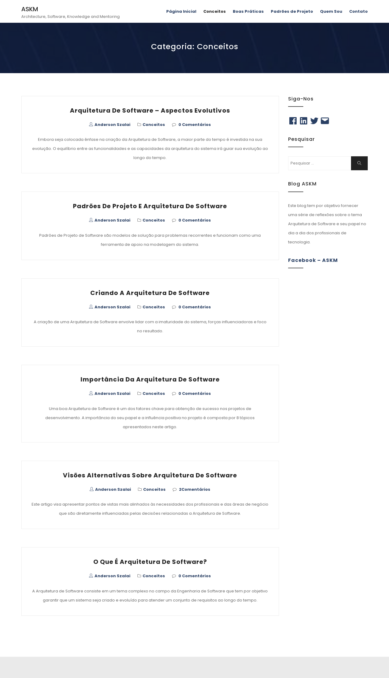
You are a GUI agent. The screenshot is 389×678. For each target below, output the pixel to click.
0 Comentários (194, 124)
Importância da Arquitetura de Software (150, 379)
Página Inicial (181, 11)
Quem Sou (331, 11)
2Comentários (194, 489)
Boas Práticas (248, 11)
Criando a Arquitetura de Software (150, 293)
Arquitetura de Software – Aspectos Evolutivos (150, 110)
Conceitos (214, 11)
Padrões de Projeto (292, 11)
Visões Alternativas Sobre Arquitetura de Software (150, 475)
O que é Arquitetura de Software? (150, 562)
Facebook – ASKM (313, 260)
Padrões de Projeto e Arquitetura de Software (150, 206)
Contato (358, 11)
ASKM (29, 9)
